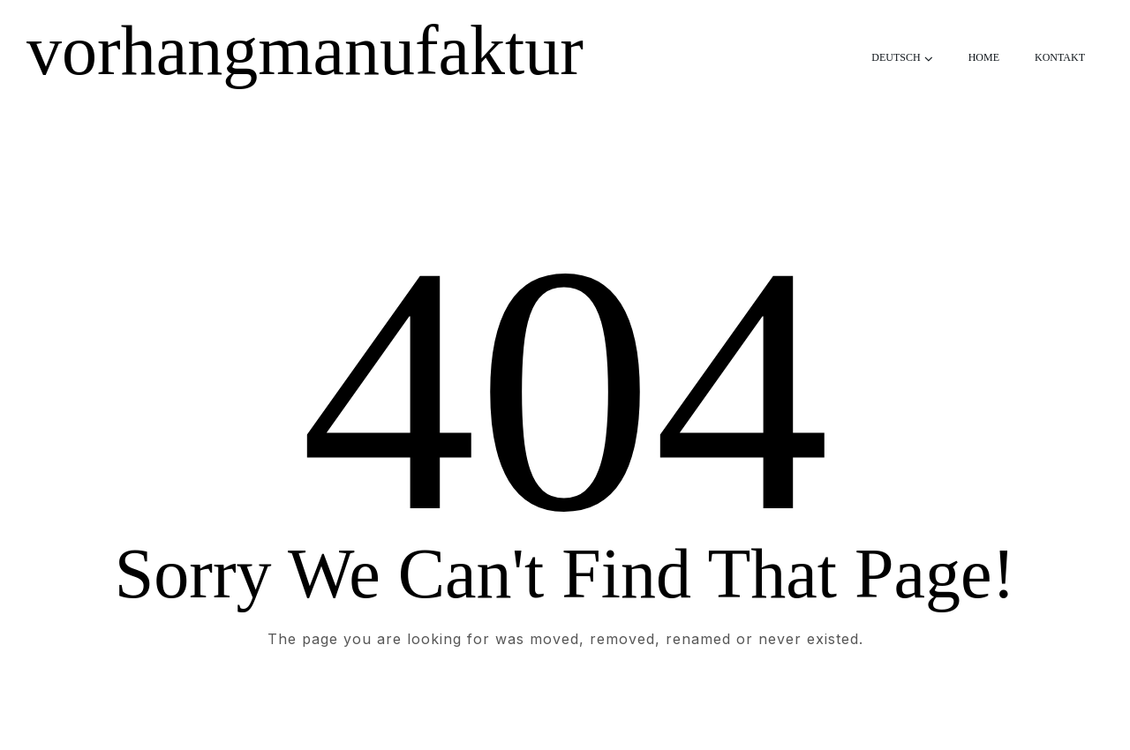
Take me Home (565, 710)
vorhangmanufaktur (305, 50)
